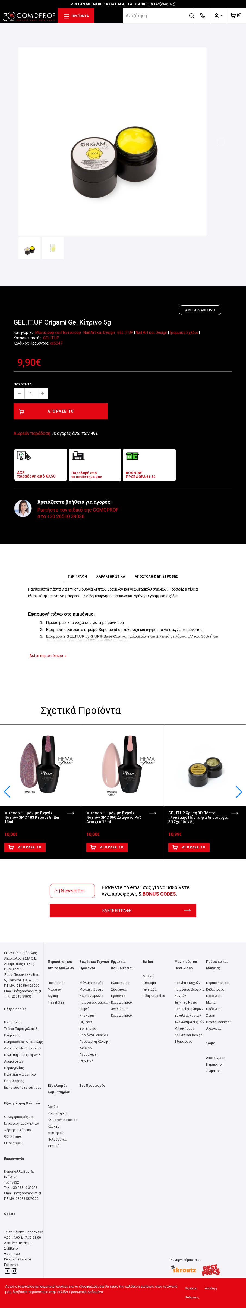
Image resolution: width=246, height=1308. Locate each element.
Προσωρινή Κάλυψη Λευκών (94, 1045)
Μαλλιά (148, 976)
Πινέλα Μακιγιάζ (218, 1022)
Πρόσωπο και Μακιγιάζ (217, 965)
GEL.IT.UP (125, 332)
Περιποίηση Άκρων (189, 1009)
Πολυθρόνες (57, 1139)
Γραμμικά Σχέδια (184, 332)
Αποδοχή (211, 1288)
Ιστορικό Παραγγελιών (21, 1123)
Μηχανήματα (184, 1028)
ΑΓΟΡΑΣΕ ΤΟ (46, 411)
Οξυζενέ (86, 1022)
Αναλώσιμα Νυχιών (189, 1022)
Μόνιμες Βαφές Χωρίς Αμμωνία (91, 993)
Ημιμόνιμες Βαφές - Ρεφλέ (94, 1006)
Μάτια (211, 1002)
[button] (239, 792)
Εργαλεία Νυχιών (188, 1015)
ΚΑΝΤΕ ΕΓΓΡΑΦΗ (146, 910)
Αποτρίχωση (215, 1058)
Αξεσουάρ (214, 1028)
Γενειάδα (150, 989)
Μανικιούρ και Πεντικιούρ (58, 332)
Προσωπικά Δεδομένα (86, 1292)
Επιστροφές (13, 1143)
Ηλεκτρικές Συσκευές (120, 986)
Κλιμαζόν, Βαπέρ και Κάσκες (63, 1123)
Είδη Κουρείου (154, 996)
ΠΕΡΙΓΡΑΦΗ (77, 576)
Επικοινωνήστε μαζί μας (22, 1087)
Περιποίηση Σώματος (215, 1068)
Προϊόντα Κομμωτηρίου (121, 999)
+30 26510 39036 (65, 516)
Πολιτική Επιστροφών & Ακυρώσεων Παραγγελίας (22, 1061)
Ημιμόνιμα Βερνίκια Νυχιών (189, 993)
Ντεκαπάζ (87, 1015)
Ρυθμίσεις (192, 1297)
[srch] (155, 15)
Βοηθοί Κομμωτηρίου (58, 1110)
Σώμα (210, 1043)
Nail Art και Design (99, 332)
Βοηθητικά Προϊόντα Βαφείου (94, 1032)
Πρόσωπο (213, 1009)
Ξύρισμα (149, 983)
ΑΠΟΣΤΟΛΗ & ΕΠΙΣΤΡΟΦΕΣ (156, 576)
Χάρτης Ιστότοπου (18, 1130)
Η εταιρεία (12, 1022)
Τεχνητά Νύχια (186, 1002)
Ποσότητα (23, 384)
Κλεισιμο (191, 1288)
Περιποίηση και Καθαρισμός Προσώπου (217, 989)
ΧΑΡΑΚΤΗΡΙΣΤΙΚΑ (110, 576)
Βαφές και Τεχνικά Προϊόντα (94, 965)
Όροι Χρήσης (14, 1081)
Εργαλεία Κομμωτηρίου (122, 965)
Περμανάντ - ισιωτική (89, 1058)
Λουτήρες (56, 1133)
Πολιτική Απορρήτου (20, 1074)
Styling (53, 996)
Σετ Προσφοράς (92, 1086)
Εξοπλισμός (184, 1042)
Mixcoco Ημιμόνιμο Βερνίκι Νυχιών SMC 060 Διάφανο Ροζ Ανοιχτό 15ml (113, 817)
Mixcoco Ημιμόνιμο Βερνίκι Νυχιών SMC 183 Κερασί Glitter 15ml (32, 817)
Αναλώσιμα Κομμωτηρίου (121, 1012)
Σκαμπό (53, 1146)
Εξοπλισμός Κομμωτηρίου (59, 1089)
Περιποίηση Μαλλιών (56, 986)
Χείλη (210, 1015)
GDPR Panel (13, 1136)
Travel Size (56, 1002)
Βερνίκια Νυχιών (187, 983)
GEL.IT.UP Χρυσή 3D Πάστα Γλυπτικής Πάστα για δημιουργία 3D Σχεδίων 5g (198, 817)
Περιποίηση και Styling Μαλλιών (61, 965)
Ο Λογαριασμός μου (19, 1117)
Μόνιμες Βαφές (91, 983)
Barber (148, 962)
